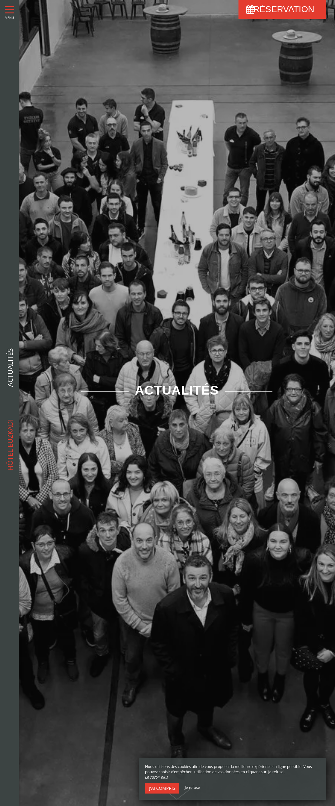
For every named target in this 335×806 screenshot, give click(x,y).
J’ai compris (162, 788)
